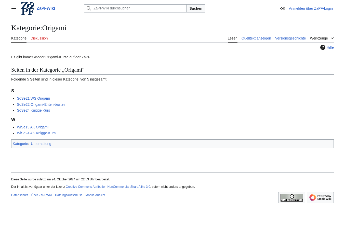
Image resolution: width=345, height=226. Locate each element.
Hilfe (326, 47)
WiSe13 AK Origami (32, 127)
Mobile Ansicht (95, 195)
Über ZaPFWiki (41, 195)
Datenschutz (19, 195)
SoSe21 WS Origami (33, 98)
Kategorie (20, 144)
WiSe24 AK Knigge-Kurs (36, 133)
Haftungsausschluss (68, 195)
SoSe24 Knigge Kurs (33, 110)
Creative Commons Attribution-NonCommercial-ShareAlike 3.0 (108, 187)
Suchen (195, 8)
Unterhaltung (41, 144)
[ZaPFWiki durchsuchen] (135, 8)
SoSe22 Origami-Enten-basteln (41, 104)
